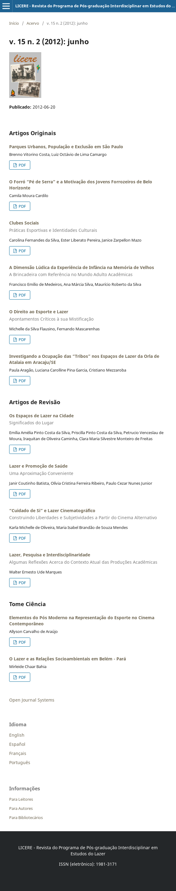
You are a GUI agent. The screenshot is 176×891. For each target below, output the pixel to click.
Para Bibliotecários (26, 817)
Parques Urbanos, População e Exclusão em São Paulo (66, 146)
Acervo (33, 23)
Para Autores (21, 808)
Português (19, 762)
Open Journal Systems (31, 700)
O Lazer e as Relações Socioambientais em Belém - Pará (67, 659)
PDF (22, 165)
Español (17, 744)
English (16, 735)
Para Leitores (21, 799)
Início (14, 23)
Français (17, 753)
